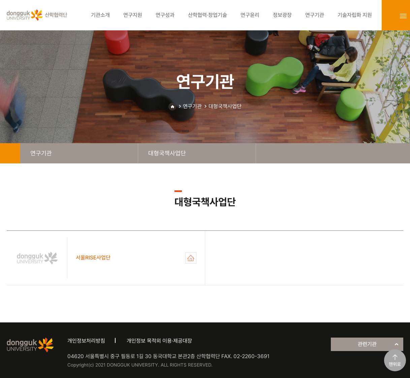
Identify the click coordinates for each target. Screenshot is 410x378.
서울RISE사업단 (190, 257)
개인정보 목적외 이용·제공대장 (159, 341)
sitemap (403, 16)
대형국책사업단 (225, 106)
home (10, 153)
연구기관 (192, 106)
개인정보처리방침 (86, 341)
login (388, 16)
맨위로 (395, 364)
